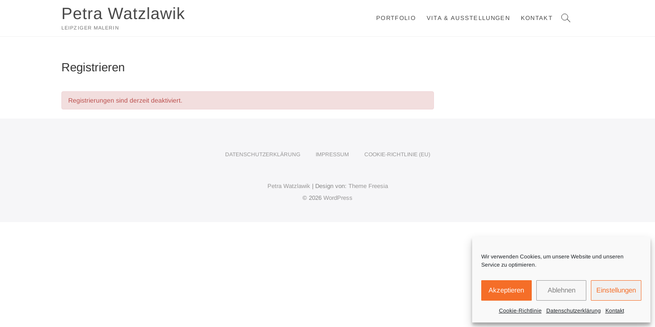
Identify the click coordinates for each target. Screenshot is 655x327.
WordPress (338, 197)
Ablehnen (561, 290)
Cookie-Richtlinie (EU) (397, 154)
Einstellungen (616, 290)
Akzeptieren (506, 290)
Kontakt (614, 310)
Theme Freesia (368, 186)
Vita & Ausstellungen (468, 18)
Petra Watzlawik (123, 13)
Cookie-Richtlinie (520, 310)
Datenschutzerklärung (573, 310)
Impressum (332, 154)
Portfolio (396, 18)
